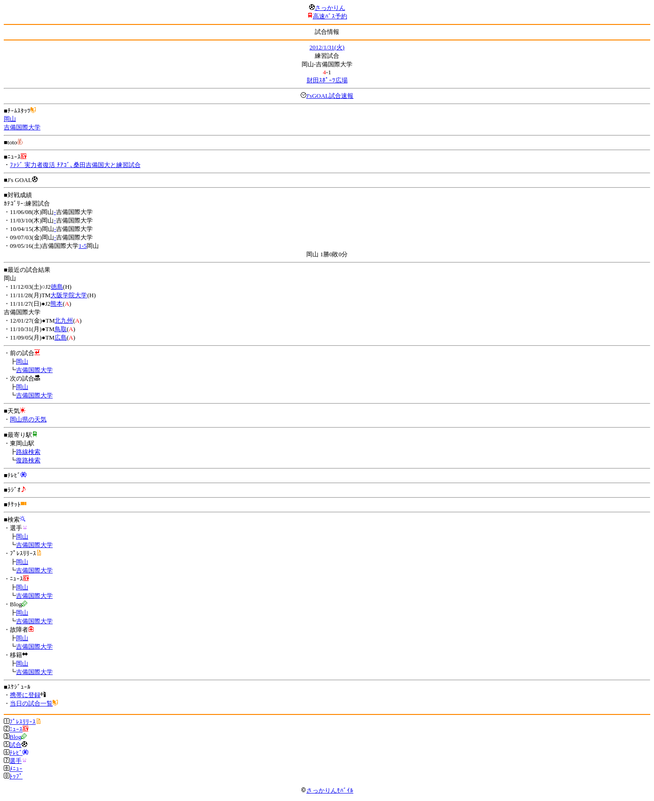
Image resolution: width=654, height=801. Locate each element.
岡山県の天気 (28, 419)
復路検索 (28, 460)
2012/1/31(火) (327, 47)
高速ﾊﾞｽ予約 (330, 16)
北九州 (64, 320)
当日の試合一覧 (31, 703)
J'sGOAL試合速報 (330, 95)
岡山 (10, 118)
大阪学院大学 (68, 295)
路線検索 (28, 451)
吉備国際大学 (22, 127)
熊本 (56, 303)
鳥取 (61, 329)
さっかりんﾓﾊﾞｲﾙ (327, 790)
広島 (61, 337)
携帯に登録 (25, 694)
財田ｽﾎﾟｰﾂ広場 (327, 80)
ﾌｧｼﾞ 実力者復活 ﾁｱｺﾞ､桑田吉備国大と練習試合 (75, 164)
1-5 (83, 245)
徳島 (57, 286)
